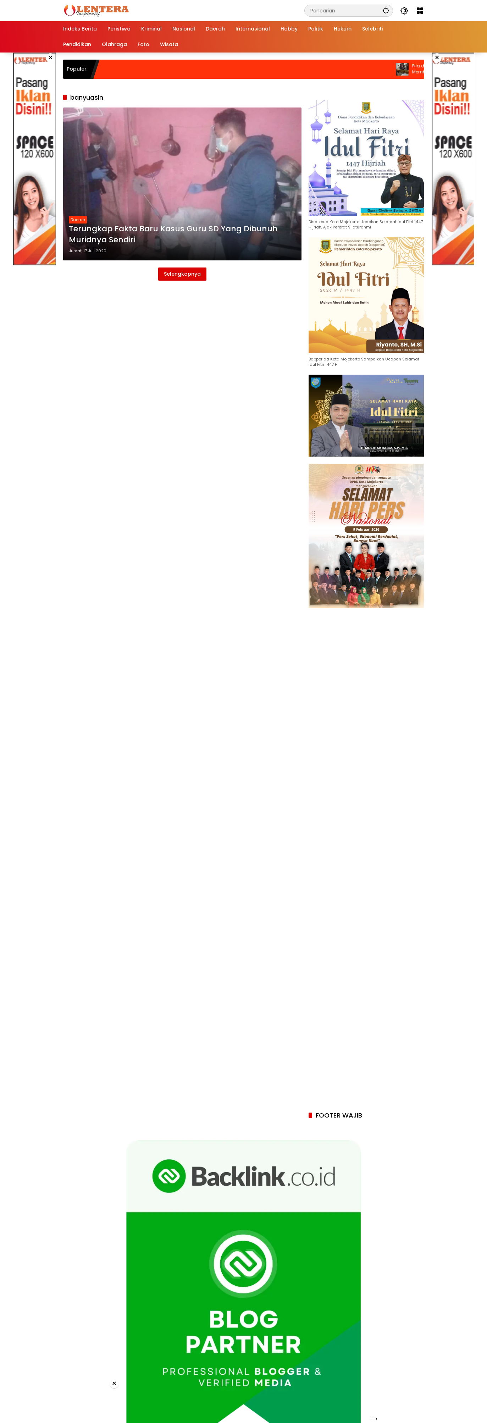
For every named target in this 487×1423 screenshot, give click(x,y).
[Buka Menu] (420, 10)
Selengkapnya (182, 273)
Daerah (78, 219)
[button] (386, 10)
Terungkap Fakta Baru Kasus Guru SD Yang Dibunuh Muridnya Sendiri (173, 234)
